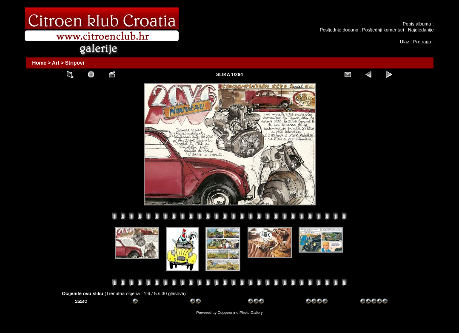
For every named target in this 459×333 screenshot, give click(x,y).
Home (39, 63)
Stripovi (74, 63)
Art (55, 63)
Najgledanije (421, 29)
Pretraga (422, 41)
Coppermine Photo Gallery (239, 312)
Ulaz (404, 41)
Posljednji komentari (383, 29)
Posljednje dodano (339, 29)
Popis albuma (417, 23)
